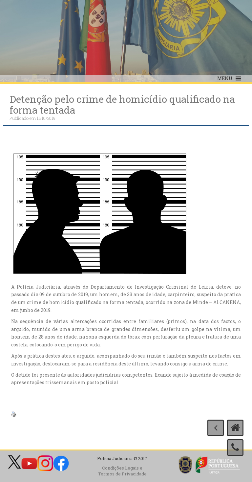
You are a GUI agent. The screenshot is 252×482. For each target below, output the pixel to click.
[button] (225, 78)
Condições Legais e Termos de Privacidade (122, 471)
